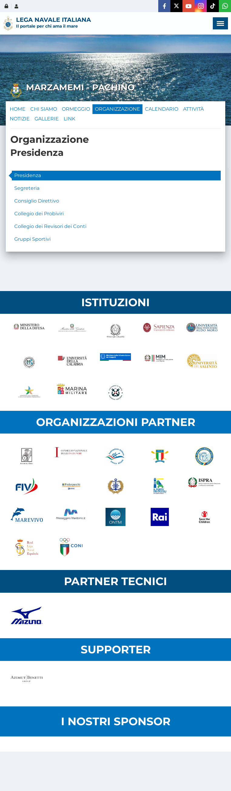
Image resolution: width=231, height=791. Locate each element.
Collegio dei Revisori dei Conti (50, 226)
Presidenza (27, 175)
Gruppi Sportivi (32, 239)
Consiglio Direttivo (36, 201)
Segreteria (26, 188)
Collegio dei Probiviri (39, 213)
